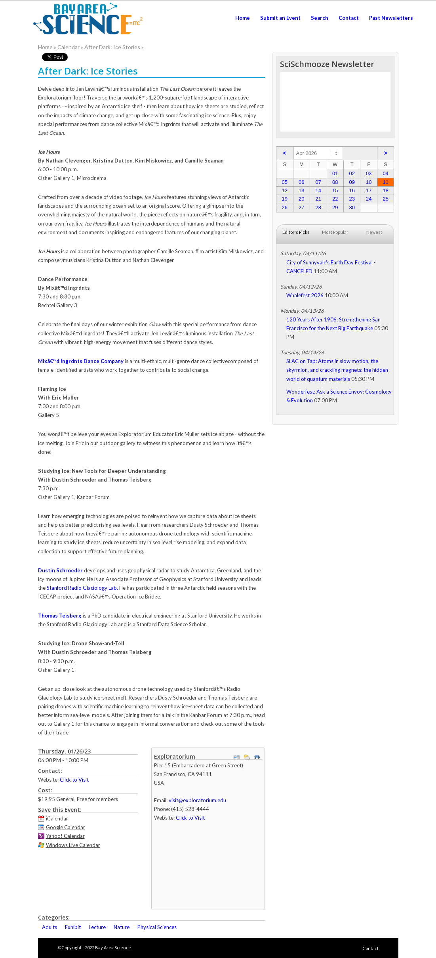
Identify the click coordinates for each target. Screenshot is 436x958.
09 (351, 182)
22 (335, 199)
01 (335, 173)
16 (351, 190)
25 (385, 199)
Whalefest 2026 (305, 295)
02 (351, 173)
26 (284, 207)
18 (385, 190)
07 (318, 182)
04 (385, 173)
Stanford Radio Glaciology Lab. (82, 588)
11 (385, 182)
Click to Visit (74, 779)
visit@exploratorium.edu (197, 800)
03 (368, 173)
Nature (121, 927)
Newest (374, 232)
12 (284, 190)
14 (318, 190)
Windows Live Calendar (73, 845)
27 (301, 207)
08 (335, 182)
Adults (49, 927)
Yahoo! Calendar (65, 836)
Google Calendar (65, 827)
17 (368, 190)
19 (284, 199)
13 (301, 190)
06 (301, 182)
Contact (370, 948)
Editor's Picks (296, 232)
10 (368, 182)
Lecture (97, 927)
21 (318, 199)
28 (318, 207)
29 (335, 207)
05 (284, 182)
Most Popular (335, 232)
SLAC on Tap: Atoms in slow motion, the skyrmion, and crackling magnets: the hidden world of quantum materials (337, 370)
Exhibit (73, 927)
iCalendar (57, 818)
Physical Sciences (157, 927)
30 (351, 207)
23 (351, 199)
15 (335, 190)
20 (301, 199)
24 (368, 199)
